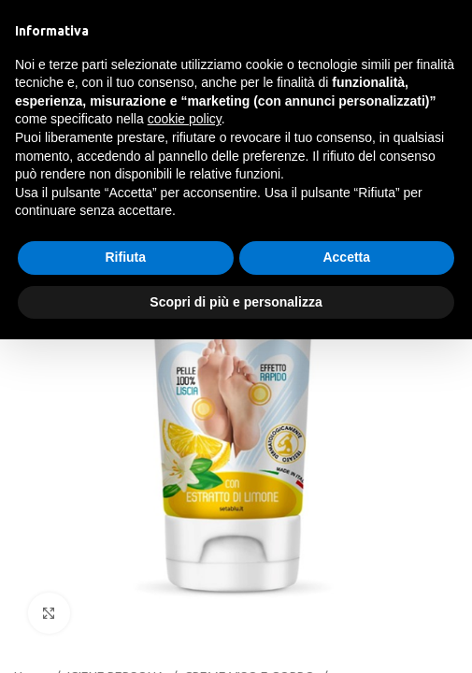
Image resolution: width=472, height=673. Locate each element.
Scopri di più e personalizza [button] (236, 301)
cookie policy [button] (185, 118)
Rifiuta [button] (125, 257)
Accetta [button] (346, 257)
